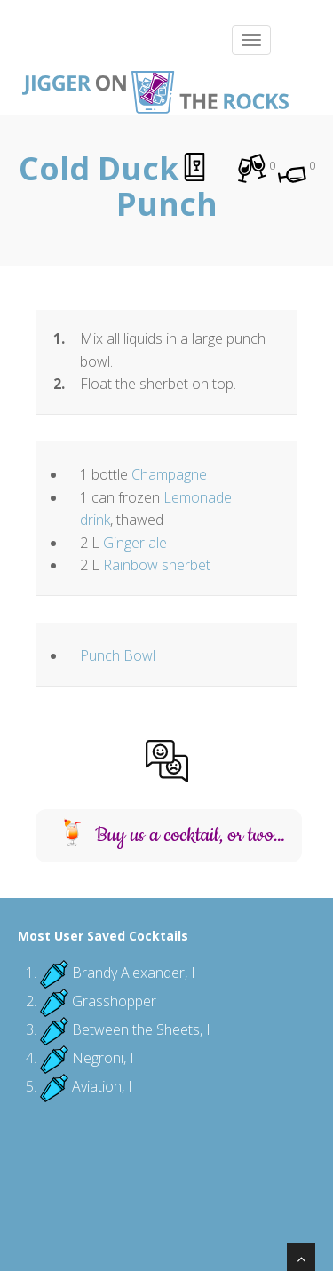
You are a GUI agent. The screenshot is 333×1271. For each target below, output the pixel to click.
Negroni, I (103, 1058)
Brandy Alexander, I (133, 972)
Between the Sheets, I (141, 1029)
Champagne (169, 474)
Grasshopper (114, 1001)
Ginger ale (135, 542)
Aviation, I (102, 1086)
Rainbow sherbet (156, 565)
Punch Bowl (117, 655)
